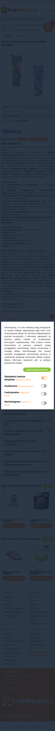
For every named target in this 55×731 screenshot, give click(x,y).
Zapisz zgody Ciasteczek (36, 369)
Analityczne (11, 386)
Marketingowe (12, 401)
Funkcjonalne (11, 392)
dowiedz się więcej (23, 380)
